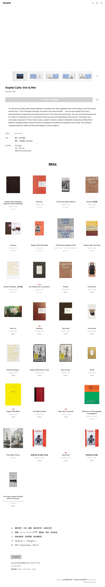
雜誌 (47, 532)
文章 (25, 528)
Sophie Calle (10, 91)
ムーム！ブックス (28, 532)
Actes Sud (18, 133)
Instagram (32, 541)
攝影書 (41, 532)
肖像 (27, 141)
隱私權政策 (37, 537)
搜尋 (92, 3)
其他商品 (54, 532)
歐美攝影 (22, 141)
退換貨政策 (19, 537)
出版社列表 (48, 528)
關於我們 (18, 528)
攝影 (16, 141)
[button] (96, 76)
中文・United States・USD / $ (26, 545)
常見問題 (28, 537)
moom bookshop (7, 3)
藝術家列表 (37, 528)
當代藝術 (22, 138)
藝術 (16, 138)
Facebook (20, 541)
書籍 (16, 532)
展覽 (30, 528)
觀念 (31, 141)
